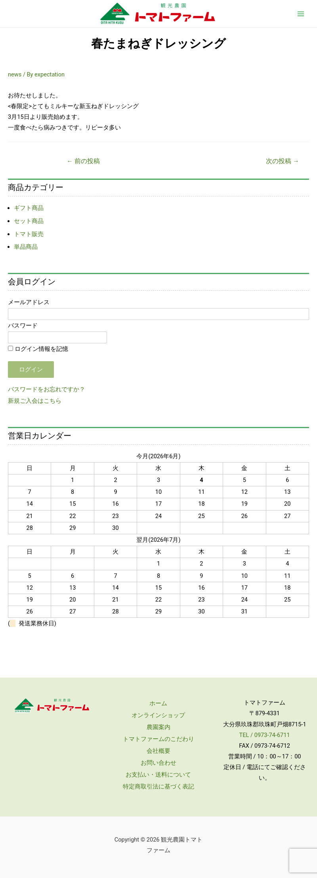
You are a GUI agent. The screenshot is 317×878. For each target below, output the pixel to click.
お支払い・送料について (158, 774)
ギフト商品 (29, 207)
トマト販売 (29, 234)
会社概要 (158, 750)
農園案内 (158, 727)
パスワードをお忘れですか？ (46, 389)
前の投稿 (83, 161)
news (14, 74)
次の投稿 (282, 161)
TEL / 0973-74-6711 (264, 735)
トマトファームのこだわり (158, 739)
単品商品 (26, 246)
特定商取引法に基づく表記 (158, 786)
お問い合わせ (158, 762)
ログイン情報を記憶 (38, 348)
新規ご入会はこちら (34, 400)
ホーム (158, 703)
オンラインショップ (158, 715)
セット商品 (29, 221)
